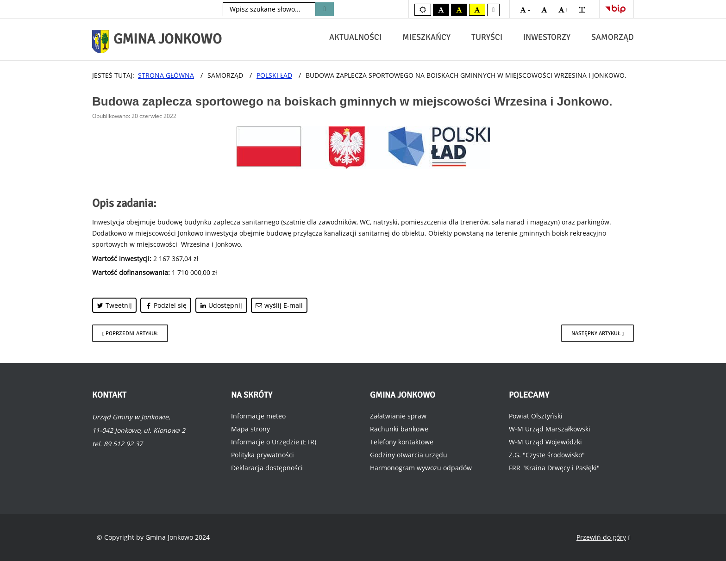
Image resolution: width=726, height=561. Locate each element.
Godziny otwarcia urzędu (408, 454)
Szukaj (324, 9)
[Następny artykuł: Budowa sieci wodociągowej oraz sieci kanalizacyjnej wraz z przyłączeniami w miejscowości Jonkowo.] (597, 333)
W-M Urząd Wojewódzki (545, 441)
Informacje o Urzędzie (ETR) (273, 441)
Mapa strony (250, 428)
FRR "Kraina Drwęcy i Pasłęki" (554, 467)
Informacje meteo (258, 415)
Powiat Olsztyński (536, 415)
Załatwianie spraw (398, 415)
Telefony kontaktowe (401, 441)
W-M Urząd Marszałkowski (549, 428)
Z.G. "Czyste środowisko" (547, 454)
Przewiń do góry (603, 537)
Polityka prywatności (262, 454)
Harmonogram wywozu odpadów (421, 467)
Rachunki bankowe (399, 428)
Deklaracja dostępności (267, 467)
